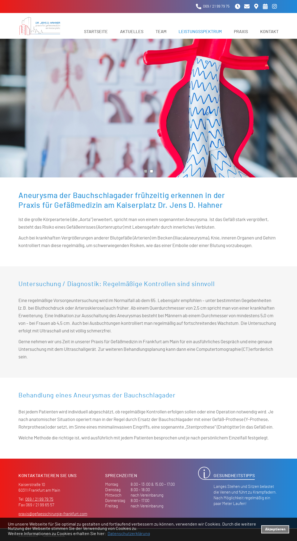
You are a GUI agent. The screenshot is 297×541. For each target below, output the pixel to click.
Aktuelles (131, 32)
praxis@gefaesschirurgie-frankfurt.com (52, 514)
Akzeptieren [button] (275, 529)
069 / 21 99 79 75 (39, 499)
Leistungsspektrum (200, 32)
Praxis (241, 32)
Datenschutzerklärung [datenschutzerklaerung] (129, 534)
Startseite (96, 32)
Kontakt (269, 32)
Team (161, 32)
